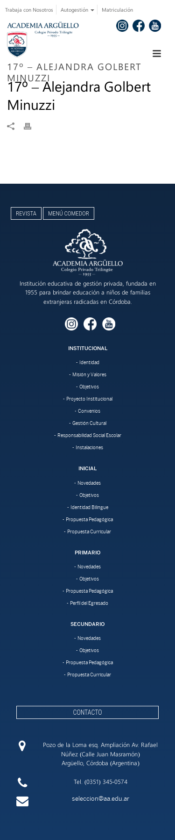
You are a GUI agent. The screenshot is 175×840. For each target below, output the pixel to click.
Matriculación (117, 9)
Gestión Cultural (89, 423)
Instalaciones (89, 447)
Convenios (89, 411)
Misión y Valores (89, 374)
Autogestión (77, 9)
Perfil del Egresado (89, 603)
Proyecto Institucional (89, 399)
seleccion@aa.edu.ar (100, 798)
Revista (26, 213)
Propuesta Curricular (89, 531)
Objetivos (89, 386)
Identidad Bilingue (89, 507)
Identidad (89, 362)
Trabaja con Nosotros (29, 9)
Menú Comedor (68, 213)
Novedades (89, 483)
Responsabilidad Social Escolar (89, 435)
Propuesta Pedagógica (89, 519)
